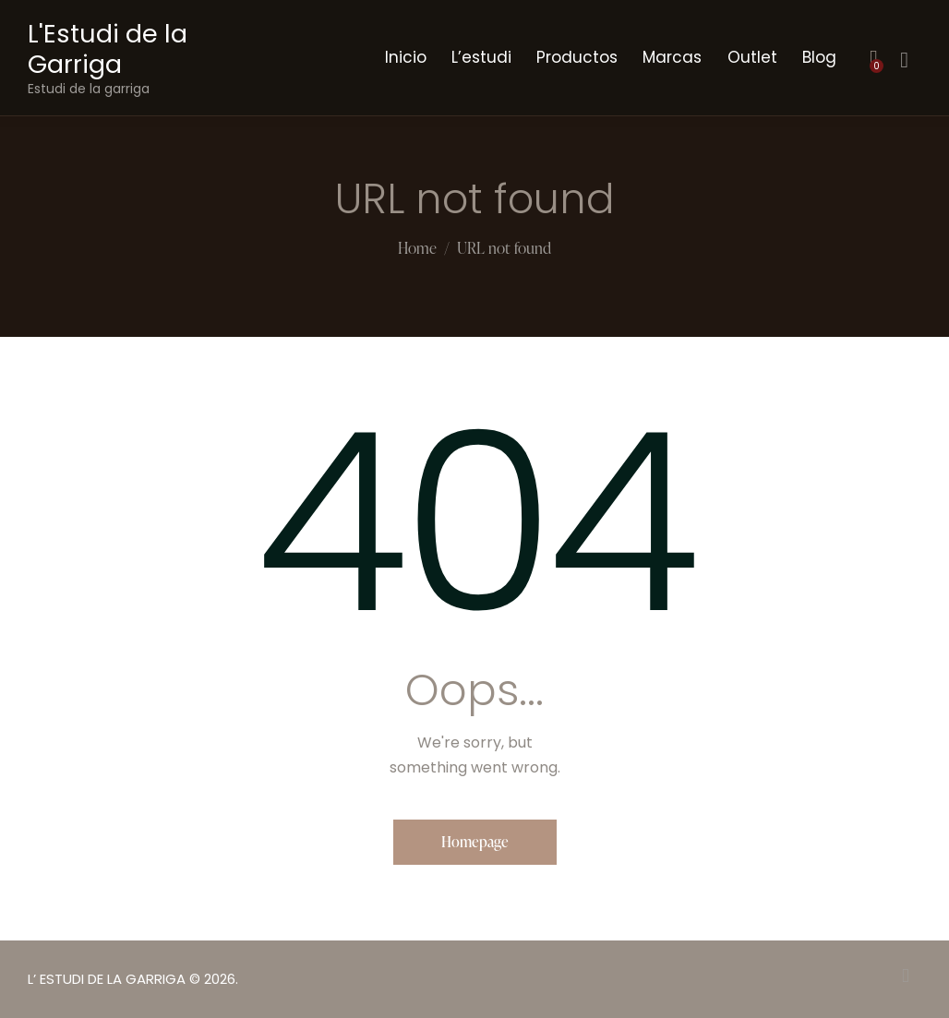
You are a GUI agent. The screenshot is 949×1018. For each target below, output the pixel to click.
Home (417, 249)
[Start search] (904, 60)
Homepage (475, 842)
